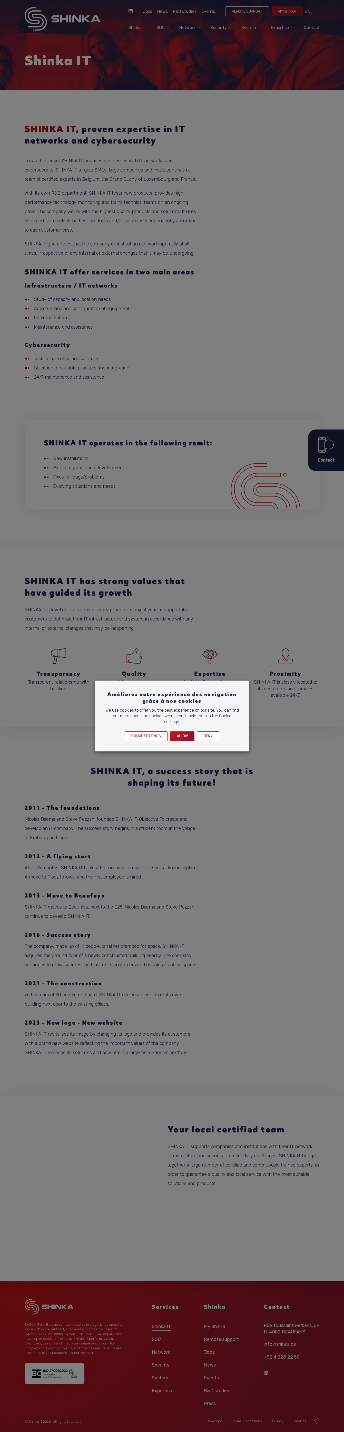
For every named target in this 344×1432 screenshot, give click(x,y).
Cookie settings (146, 736)
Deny (208, 736)
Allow (182, 736)
